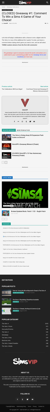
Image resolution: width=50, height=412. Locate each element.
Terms (29, 406)
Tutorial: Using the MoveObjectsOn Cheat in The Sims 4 (29, 290)
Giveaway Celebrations (13, 7)
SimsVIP (6, 23)
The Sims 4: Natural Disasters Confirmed (17, 249)
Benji (15, 205)
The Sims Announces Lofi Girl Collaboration (19, 228)
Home (3, 7)
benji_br (5, 232)
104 (46, 23)
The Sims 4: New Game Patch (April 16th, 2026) (20, 203)
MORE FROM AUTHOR (23, 130)
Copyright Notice (10, 406)
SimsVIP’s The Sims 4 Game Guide (16, 257)
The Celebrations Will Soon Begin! (12, 89)
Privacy (35, 406)
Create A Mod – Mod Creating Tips (16, 262)
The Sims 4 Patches (8, 205)
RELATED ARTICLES (9, 130)
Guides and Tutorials (18, 292)
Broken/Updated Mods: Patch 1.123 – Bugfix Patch (28, 211)
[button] (47, 2)
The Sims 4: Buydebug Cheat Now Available (26, 299)
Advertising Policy (21, 406)
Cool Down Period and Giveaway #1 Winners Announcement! (37, 90)
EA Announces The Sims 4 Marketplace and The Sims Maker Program (25, 232)
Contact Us (41, 406)
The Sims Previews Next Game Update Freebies (23, 253)
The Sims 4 (15, 301)
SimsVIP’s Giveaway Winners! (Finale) (25, 144)
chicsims (5, 228)
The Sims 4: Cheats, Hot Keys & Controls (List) (26, 308)
